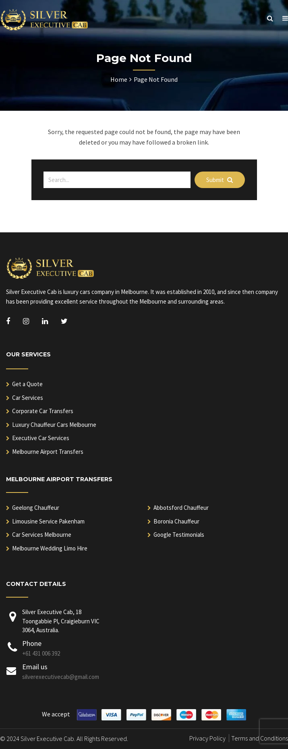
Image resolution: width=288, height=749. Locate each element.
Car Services (27, 397)
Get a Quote (27, 384)
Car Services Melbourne (41, 534)
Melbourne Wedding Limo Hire (49, 548)
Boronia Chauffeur (176, 521)
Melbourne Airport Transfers (47, 451)
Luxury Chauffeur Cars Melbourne (54, 424)
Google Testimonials (178, 534)
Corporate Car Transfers (42, 411)
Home (118, 79)
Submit (219, 180)
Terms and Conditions (259, 738)
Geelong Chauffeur (35, 507)
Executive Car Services (40, 438)
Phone (31, 643)
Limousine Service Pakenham (48, 521)
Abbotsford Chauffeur (181, 507)
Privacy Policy (207, 738)
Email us (35, 666)
